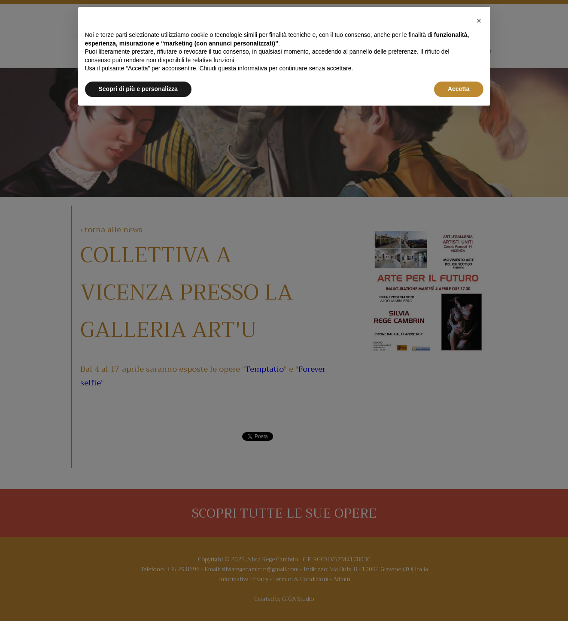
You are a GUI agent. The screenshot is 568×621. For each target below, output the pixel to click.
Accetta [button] (459, 88)
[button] (479, 20)
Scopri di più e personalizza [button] (138, 88)
